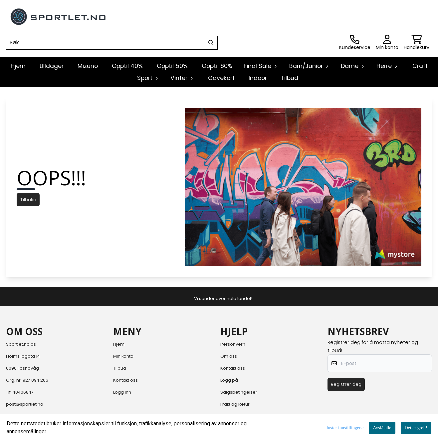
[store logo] (58, 16)
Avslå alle (382, 427)
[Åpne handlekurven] (416, 42)
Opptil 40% (127, 66)
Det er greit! (416, 427)
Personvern (232, 344)
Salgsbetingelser (238, 392)
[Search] (211, 43)
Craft (420, 66)
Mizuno (88, 66)
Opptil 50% (172, 66)
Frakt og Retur (235, 404)
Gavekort (221, 78)
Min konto (123, 356)
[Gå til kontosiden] (354, 42)
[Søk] (112, 43)
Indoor (258, 78)
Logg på (229, 380)
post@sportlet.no (24, 404)
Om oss (228, 356)
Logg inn (122, 392)
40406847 (23, 392)
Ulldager (52, 66)
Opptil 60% (217, 66)
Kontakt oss (125, 380)
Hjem (118, 344)
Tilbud (289, 78)
